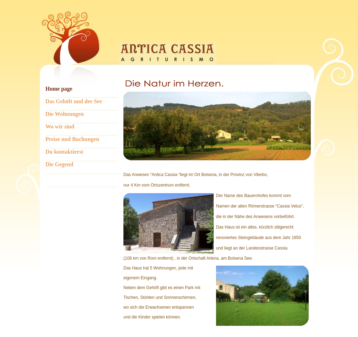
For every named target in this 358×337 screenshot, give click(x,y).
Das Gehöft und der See (73, 101)
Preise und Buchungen (72, 139)
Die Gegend (59, 164)
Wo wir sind (59, 126)
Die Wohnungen (64, 114)
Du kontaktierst (64, 152)
